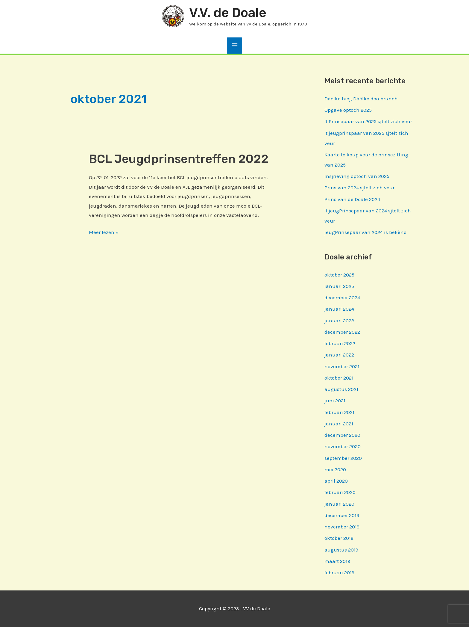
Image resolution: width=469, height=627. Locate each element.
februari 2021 (339, 412)
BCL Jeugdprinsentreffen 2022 (178, 159)
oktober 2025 (339, 275)
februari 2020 (340, 492)
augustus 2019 (341, 550)
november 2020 (342, 446)
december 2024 (342, 297)
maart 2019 (337, 561)
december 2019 (341, 515)
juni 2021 (334, 401)
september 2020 (343, 458)
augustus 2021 (341, 389)
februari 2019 (339, 572)
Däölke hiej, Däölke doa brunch (361, 99)
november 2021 (341, 366)
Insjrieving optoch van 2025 (356, 176)
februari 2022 (339, 343)
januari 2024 (339, 309)
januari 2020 (339, 504)
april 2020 (336, 481)
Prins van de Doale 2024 (352, 199)
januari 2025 (339, 286)
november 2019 (341, 527)
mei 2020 (335, 469)
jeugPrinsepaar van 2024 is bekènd (365, 232)
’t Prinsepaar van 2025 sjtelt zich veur (368, 121)
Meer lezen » (104, 232)
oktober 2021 (338, 378)
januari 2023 (339, 321)
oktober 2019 (338, 538)
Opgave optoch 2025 (348, 110)
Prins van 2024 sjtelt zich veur (359, 188)
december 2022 (342, 332)
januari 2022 (339, 355)
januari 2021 (338, 424)
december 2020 (342, 435)
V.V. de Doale (227, 12)
